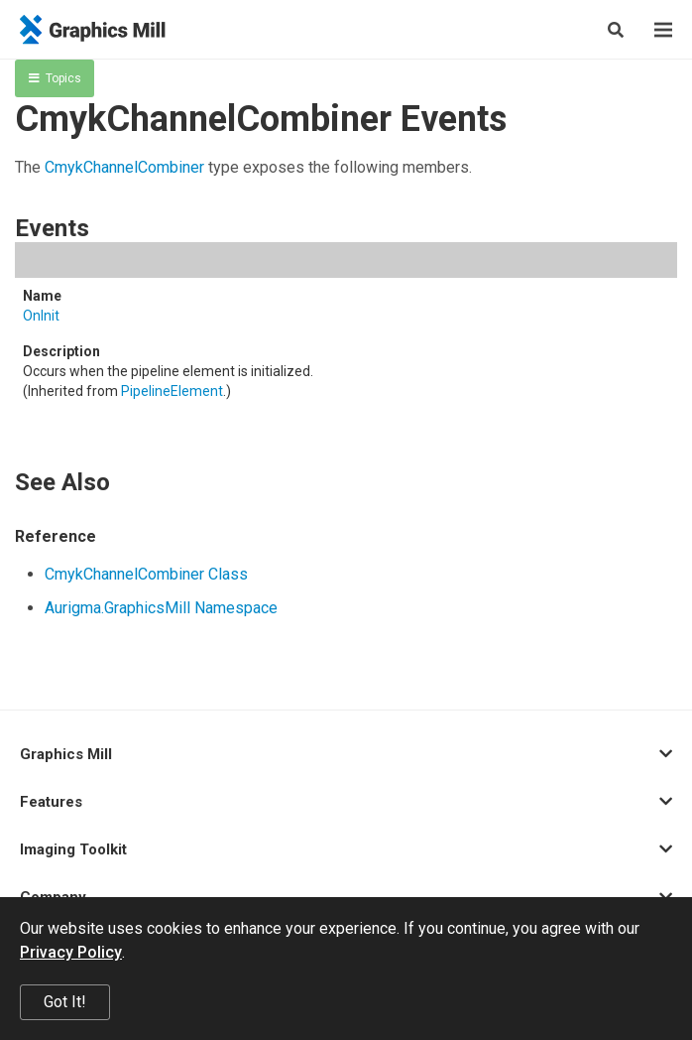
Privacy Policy (71, 952)
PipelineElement (172, 391)
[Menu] (663, 30)
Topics (55, 78)
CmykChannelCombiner (124, 167)
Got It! (65, 1001)
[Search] (615, 30)
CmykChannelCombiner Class (146, 574)
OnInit (41, 316)
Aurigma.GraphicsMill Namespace (161, 607)
